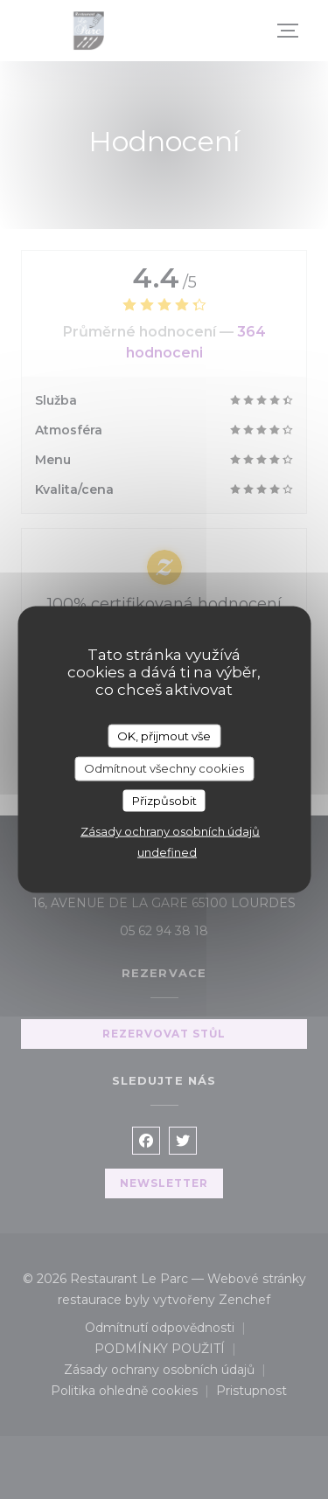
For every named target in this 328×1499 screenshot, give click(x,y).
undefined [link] (167, 852)
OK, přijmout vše (164, 735)
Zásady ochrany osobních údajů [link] (170, 831)
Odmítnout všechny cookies (164, 768)
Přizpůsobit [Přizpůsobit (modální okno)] (164, 800)
